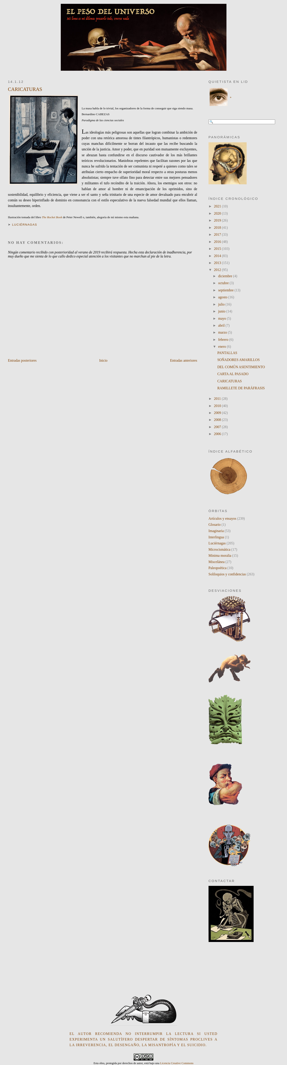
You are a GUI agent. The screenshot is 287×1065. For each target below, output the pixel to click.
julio (222, 304)
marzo (223, 332)
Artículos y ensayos (222, 518)
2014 (218, 256)
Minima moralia (220, 555)
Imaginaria (216, 531)
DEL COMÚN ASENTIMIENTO (241, 367)
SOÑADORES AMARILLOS (238, 360)
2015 (218, 249)
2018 (218, 227)
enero (222, 346)
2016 (218, 242)
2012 (218, 270)
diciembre (225, 276)
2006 (218, 434)
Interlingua (216, 537)
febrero (223, 339)
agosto (223, 297)
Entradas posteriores (22, 360)
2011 (218, 398)
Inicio (103, 360)
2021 (218, 206)
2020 (218, 213)
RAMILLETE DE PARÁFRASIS (241, 388)
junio (222, 311)
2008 (218, 420)
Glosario (215, 524)
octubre (224, 283)
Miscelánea (217, 562)
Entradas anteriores (183, 360)
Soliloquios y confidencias (227, 574)
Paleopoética (217, 568)
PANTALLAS (227, 353)
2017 (218, 234)
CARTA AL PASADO (232, 374)
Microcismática (219, 549)
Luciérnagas (24, 224)
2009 (218, 413)
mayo (222, 318)
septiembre (226, 290)
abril (222, 325)
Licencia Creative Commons (177, 1063)
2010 (218, 406)
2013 (218, 263)
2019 (218, 220)
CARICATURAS (25, 89)
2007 (218, 427)
